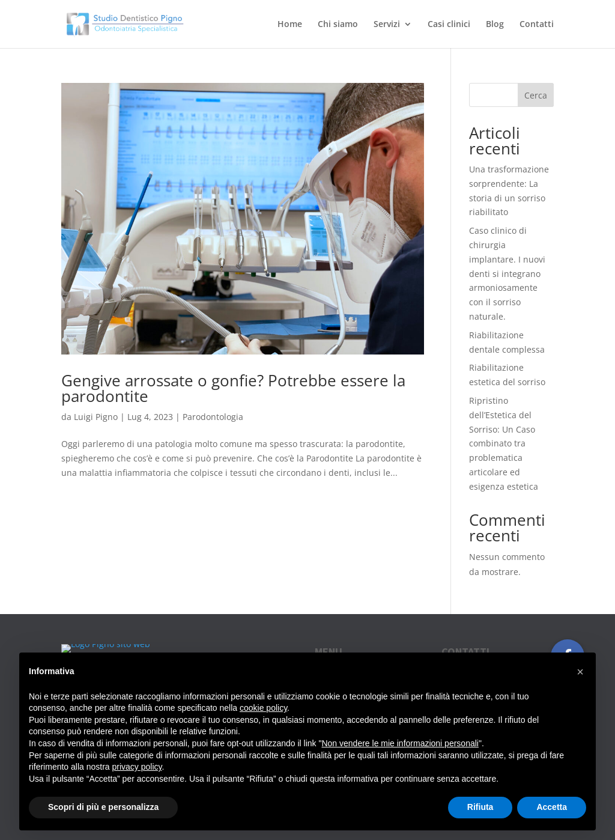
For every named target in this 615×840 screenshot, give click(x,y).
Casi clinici (449, 24)
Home (289, 24)
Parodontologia (213, 416)
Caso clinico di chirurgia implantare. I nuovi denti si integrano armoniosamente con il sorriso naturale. (507, 273)
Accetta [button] (551, 807)
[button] (580, 671)
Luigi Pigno (96, 416)
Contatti (537, 24)
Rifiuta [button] (480, 807)
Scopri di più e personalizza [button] (103, 807)
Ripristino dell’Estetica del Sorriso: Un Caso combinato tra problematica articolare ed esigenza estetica (503, 443)
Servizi (387, 24)
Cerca (535, 95)
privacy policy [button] (137, 767)
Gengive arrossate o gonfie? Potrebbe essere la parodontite (233, 388)
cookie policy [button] (263, 708)
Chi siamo (338, 24)
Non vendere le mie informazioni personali (399, 743)
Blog (495, 24)
